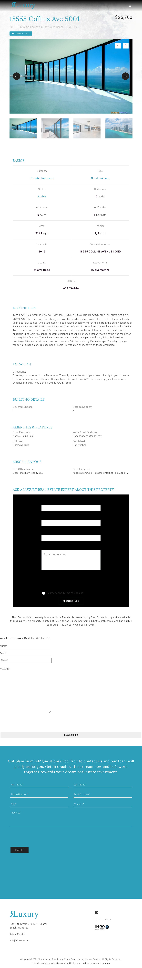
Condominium (100, 178)
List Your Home (103, 919)
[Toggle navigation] (131, 5)
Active (42, 196)
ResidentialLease (21, 33)
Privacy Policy (92, 592)
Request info (71, 600)
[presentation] (66, 581)
